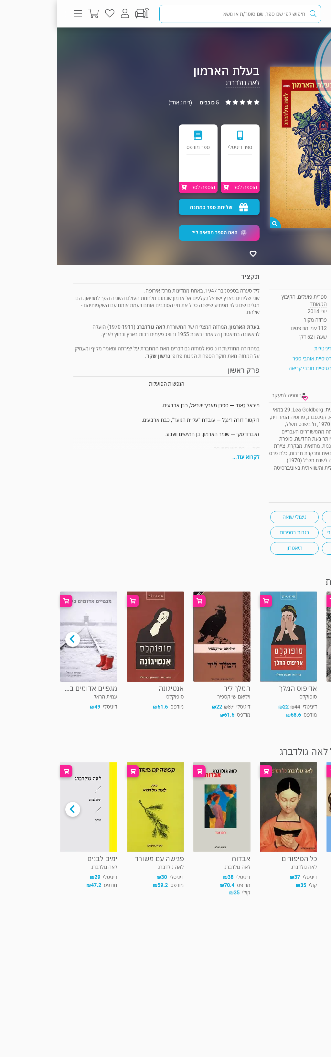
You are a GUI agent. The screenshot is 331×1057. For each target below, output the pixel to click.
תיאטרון (237, 548)
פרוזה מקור (293, 40)
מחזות (289, 517)
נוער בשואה (289, 548)
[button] (162, 233)
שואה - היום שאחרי (289, 532)
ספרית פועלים (255, 297)
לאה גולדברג (185, 83)
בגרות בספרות (237, 532)
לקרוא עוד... (188, 457)
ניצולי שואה (237, 517)
